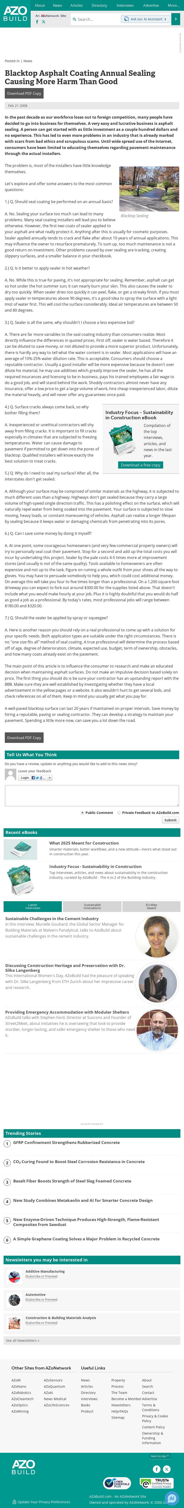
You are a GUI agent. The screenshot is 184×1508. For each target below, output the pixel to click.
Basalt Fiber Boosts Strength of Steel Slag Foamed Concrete (72, 1181)
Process (117, 1386)
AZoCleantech (23, 1399)
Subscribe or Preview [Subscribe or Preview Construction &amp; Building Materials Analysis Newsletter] (41, 1322)
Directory (88, 1392)
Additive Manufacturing (45, 1271)
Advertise (149, 1399)
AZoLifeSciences (56, 1405)
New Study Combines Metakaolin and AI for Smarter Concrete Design (83, 1200)
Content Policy (153, 1427)
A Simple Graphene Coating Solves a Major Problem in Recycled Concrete (86, 1239)
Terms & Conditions (150, 1407)
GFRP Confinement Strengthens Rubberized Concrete (66, 1142)
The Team (119, 1392)
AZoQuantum (54, 1386)
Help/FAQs (119, 1411)
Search (147, 1386)
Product (87, 1411)
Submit (171, 820)
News (27, 61)
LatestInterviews (32, 906)
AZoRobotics (21, 1392)
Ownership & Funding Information (152, 1438)
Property (118, 1380)
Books (85, 1405)
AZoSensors (53, 1380)
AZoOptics (20, 1405)
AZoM (16, 1380)
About (147, 1380)
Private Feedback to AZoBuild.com (150, 812)
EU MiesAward (151, 906)
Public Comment (99, 812)
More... (174, 5)
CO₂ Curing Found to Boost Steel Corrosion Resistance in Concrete (79, 1161)
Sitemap (118, 1417)
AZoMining (20, 1411)
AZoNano (19, 1386)
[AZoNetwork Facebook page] (37, 22)
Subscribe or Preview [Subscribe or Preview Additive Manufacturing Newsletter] (41, 1276)
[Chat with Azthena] (172, 1498)
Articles (87, 1386)
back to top (160, 1456)
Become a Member (126, 1399)
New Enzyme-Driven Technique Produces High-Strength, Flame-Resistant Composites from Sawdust (86, 1222)
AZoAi (48, 1392)
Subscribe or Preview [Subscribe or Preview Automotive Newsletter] (41, 1299)
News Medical (55, 1399)
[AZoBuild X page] (44, 22)
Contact (148, 1392)
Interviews (89, 1399)
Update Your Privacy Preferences (41, 1502)
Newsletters (121, 1405)
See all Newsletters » (22, 1340)
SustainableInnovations (92, 906)
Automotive (36, 1294)
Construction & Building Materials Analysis (61, 1317)
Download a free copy (140, 465)
